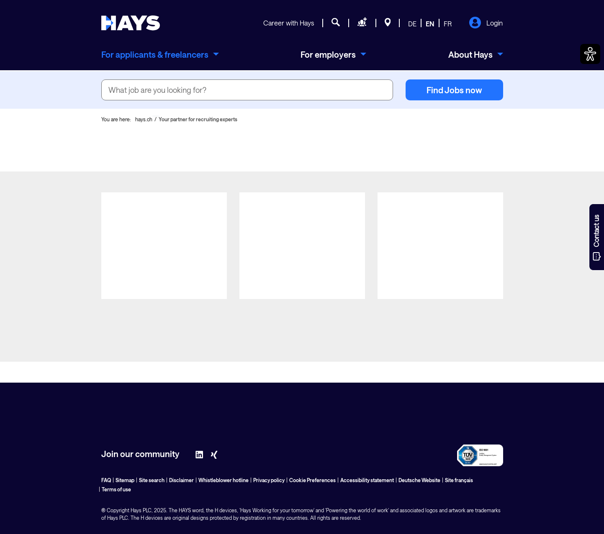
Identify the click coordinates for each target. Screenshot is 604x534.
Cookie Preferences (312, 480)
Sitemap (125, 480)
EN (430, 24)
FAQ (106, 480)
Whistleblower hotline (223, 480)
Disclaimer (181, 480)
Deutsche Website (419, 480)
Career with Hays (288, 23)
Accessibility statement (367, 480)
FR (448, 24)
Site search (151, 480)
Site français (459, 480)
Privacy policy (269, 480)
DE (412, 24)
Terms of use (116, 489)
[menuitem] (160, 54)
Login (486, 23)
